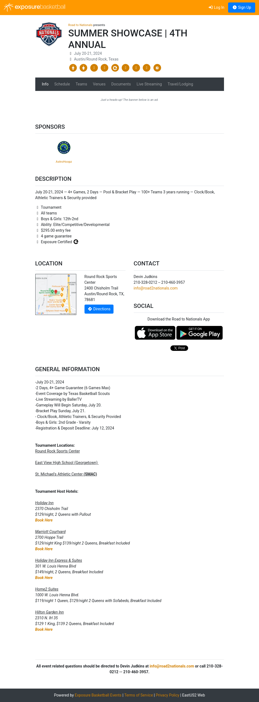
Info (45, 84)
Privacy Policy (167, 695)
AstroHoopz (64, 162)
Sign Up (241, 7)
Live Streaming (149, 84)
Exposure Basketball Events (98, 695)
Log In (216, 7)
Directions (99, 309)
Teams (81, 84)
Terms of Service (138, 695)
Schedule (62, 84)
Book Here (44, 520)
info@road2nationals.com (156, 288)
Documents (121, 84)
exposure (34, 7)
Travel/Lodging (180, 84)
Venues (99, 84)
